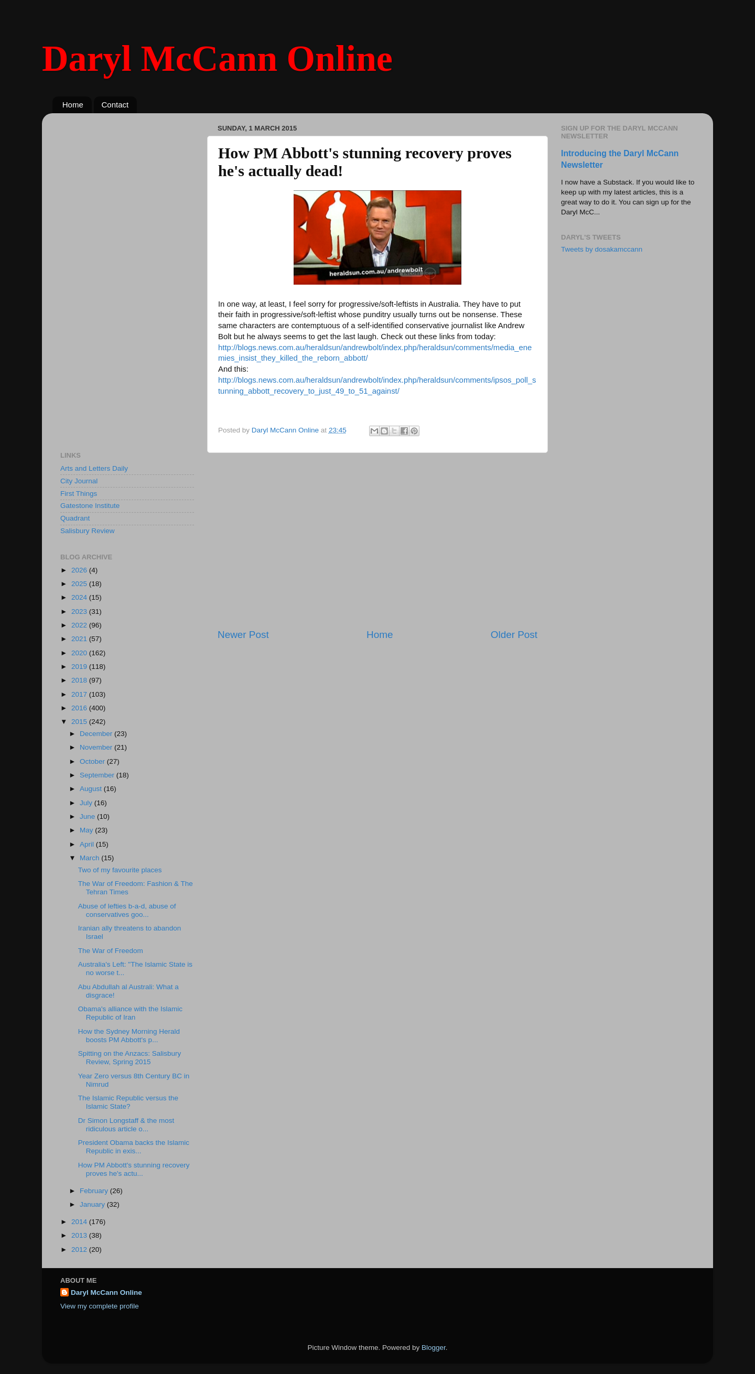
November (97, 747)
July (87, 803)
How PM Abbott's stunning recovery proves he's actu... (134, 1169)
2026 (80, 570)
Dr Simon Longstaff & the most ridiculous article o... (126, 1125)
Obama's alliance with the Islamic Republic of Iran (130, 1013)
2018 (80, 680)
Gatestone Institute (90, 506)
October (93, 761)
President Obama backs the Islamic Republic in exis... (133, 1147)
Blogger (434, 1347)
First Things (78, 493)
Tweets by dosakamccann (601, 249)
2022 (80, 625)
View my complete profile (99, 1306)
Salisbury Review (87, 531)
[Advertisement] (377, 540)
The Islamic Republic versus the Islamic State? (128, 1102)
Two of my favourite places (120, 870)
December (97, 734)
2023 (80, 611)
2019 (80, 666)
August (92, 789)
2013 (80, 1235)
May (87, 830)
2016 (80, 708)
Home (72, 104)
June (88, 816)
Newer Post (243, 634)
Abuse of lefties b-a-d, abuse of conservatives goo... (127, 910)
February (95, 1191)
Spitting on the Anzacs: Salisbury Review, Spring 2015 (129, 1058)
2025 (80, 584)
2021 (80, 639)
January (93, 1204)
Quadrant (75, 518)
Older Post (514, 634)
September (98, 775)
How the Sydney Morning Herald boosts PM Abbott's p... (129, 1035)
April (88, 844)
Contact (115, 104)
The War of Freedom (110, 951)
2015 (80, 722)
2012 (80, 1249)
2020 (80, 653)
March (90, 858)
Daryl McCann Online (217, 58)
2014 (80, 1222)
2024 (80, 597)
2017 (80, 694)
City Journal (79, 481)
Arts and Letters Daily (94, 468)
